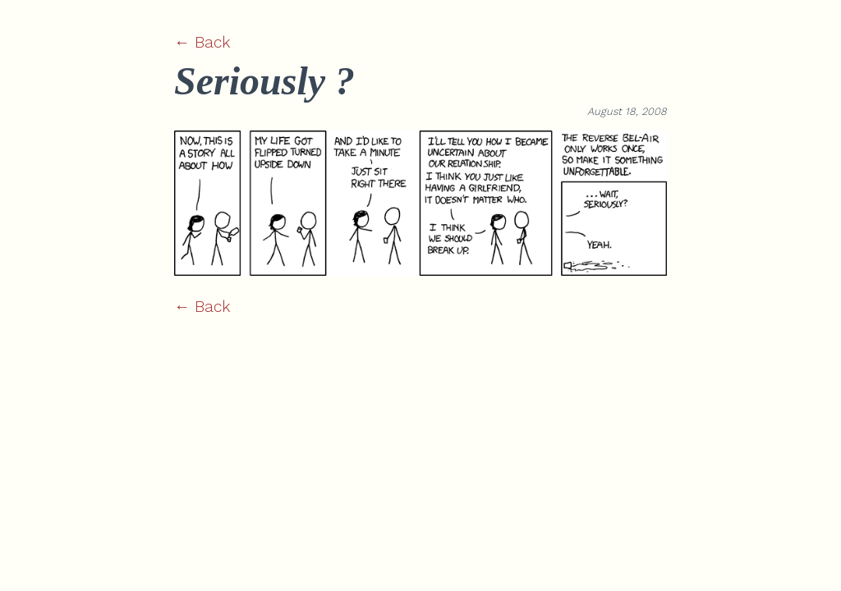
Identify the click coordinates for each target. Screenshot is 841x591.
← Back (202, 42)
